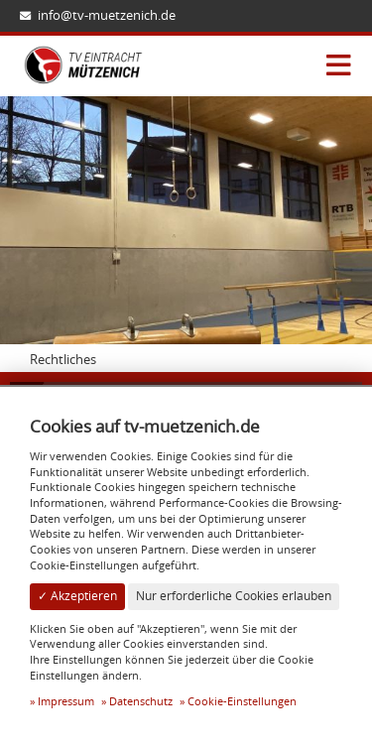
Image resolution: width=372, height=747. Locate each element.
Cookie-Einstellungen (242, 700)
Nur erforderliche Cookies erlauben (233, 595)
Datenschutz (141, 700)
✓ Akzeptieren (77, 595)
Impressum (66, 700)
